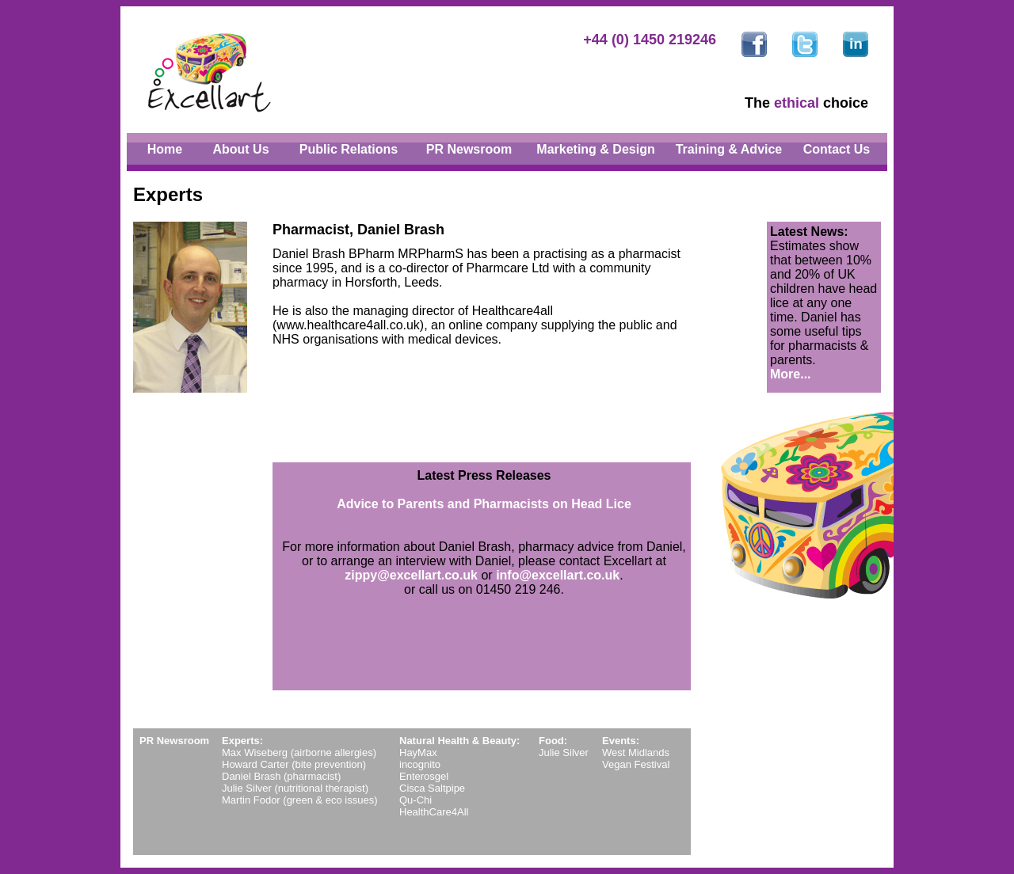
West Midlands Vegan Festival (635, 758)
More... (790, 374)
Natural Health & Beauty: (459, 741)
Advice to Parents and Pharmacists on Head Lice (484, 504)
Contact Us (836, 149)
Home (164, 149)
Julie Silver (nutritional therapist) (295, 788)
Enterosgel (423, 776)
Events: (620, 741)
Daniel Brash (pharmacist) (281, 776)
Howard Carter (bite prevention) (294, 764)
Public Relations (348, 149)
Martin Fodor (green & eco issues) (300, 800)
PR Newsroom (469, 149)
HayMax (418, 752)
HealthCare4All (433, 812)
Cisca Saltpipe (432, 788)
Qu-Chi (415, 800)
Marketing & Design (595, 149)
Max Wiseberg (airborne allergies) (299, 752)
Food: (553, 741)
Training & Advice (729, 149)
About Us (240, 149)
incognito (419, 764)
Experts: (242, 741)
